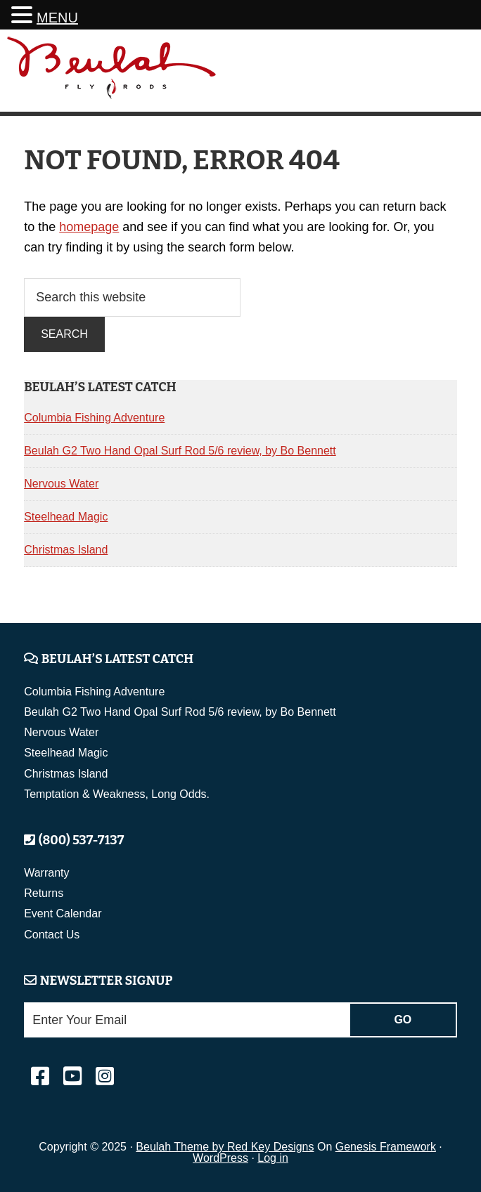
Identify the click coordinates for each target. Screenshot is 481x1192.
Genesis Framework (385, 1147)
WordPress (220, 1158)
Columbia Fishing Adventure (94, 418)
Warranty (46, 873)
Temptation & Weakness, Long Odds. (117, 794)
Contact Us (51, 935)
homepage (89, 227)
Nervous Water (61, 484)
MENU (57, 17)
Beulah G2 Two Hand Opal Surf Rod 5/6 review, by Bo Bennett (180, 451)
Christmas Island (66, 550)
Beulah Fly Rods (112, 73)
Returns (43, 893)
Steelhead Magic (66, 517)
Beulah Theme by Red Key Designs (225, 1147)
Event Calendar (62, 913)
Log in (272, 1158)
